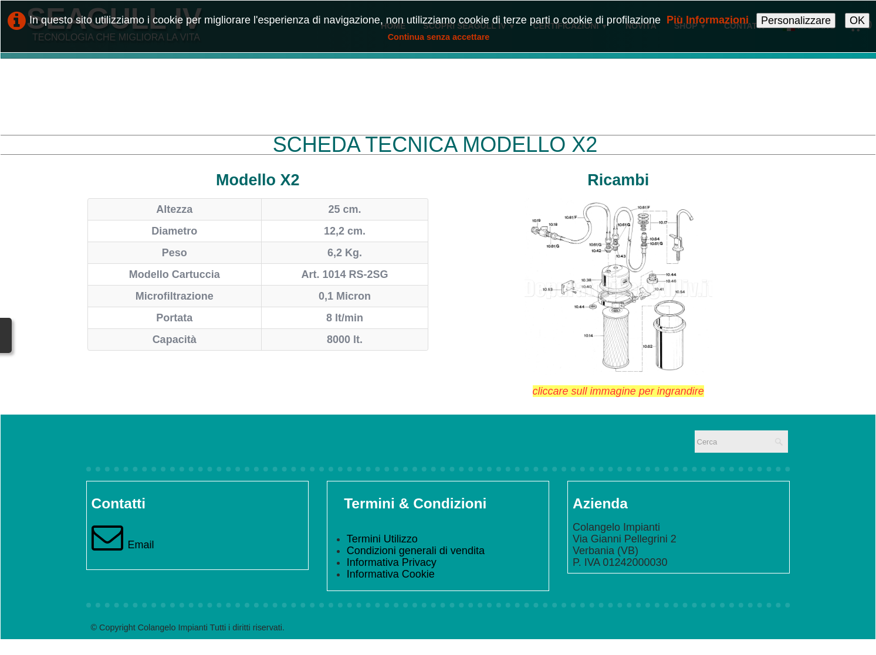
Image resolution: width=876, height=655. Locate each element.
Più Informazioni (708, 20)
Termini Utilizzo (382, 539)
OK (857, 20)
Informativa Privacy (392, 562)
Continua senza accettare (439, 37)
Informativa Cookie (391, 574)
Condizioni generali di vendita (416, 550)
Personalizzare (796, 20)
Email (123, 545)
